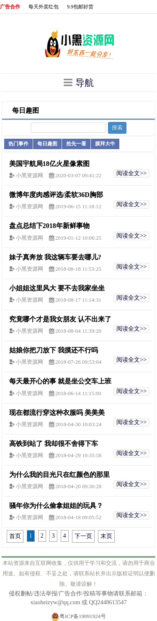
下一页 (83, 536)
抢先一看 (76, 144)
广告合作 (10, 7)
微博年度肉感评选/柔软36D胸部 (56, 194)
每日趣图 (47, 144)
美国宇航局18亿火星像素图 (49, 163)
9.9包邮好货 (80, 7)
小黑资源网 (30, 175)
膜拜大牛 (105, 144)
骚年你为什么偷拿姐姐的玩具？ (56, 505)
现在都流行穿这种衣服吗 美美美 (57, 412)
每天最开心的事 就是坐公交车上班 (60, 381)
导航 (78, 82)
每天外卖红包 (43, 7)
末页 (106, 536)
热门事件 (18, 144)
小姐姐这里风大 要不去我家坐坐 (57, 288)
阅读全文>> (131, 173)
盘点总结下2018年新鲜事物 (49, 225)
